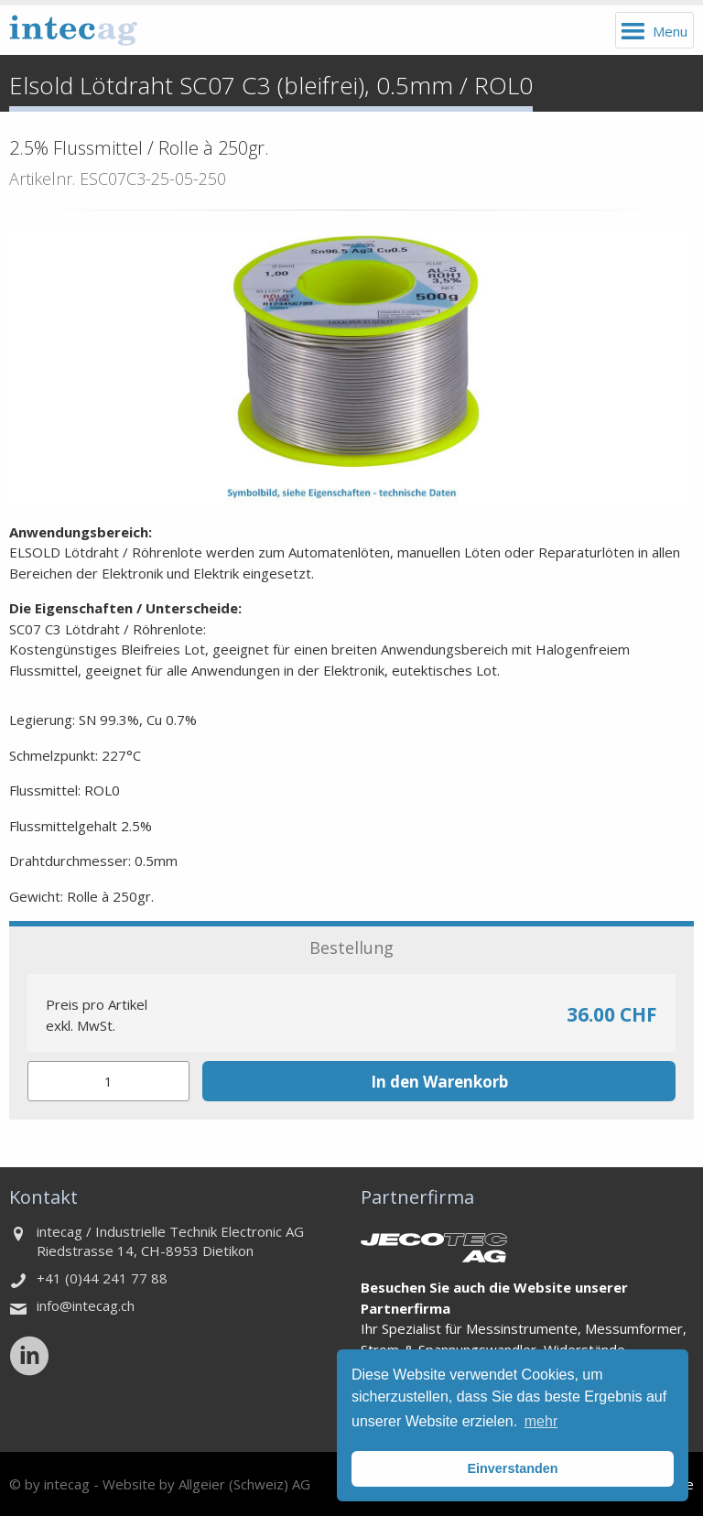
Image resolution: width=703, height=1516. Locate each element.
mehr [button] (541, 1421)
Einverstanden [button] (512, 1468)
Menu (670, 31)
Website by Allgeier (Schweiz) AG (206, 1484)
